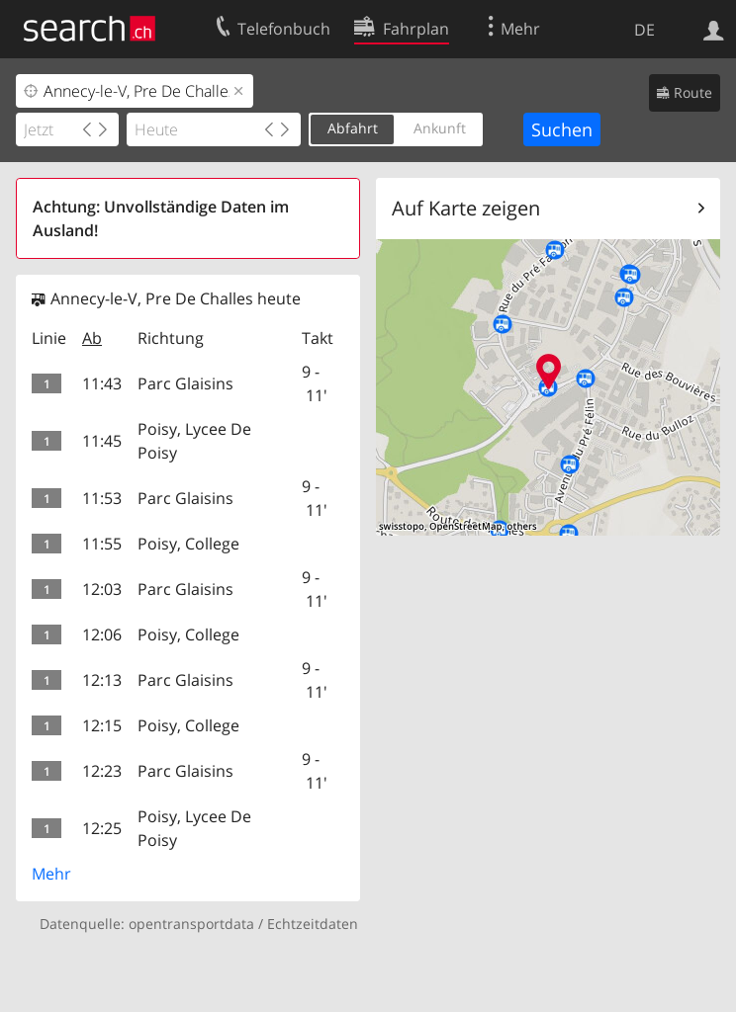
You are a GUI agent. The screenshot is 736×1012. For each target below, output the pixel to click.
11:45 (102, 441)
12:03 (102, 589)
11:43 (102, 383)
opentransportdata (191, 923)
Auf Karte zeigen (466, 208)
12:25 (102, 828)
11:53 (102, 498)
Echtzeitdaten (312, 923)
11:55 (102, 543)
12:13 (102, 680)
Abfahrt (352, 128)
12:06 (102, 634)
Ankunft (440, 128)
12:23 (102, 771)
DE (644, 30)
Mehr (51, 874)
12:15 (102, 725)
